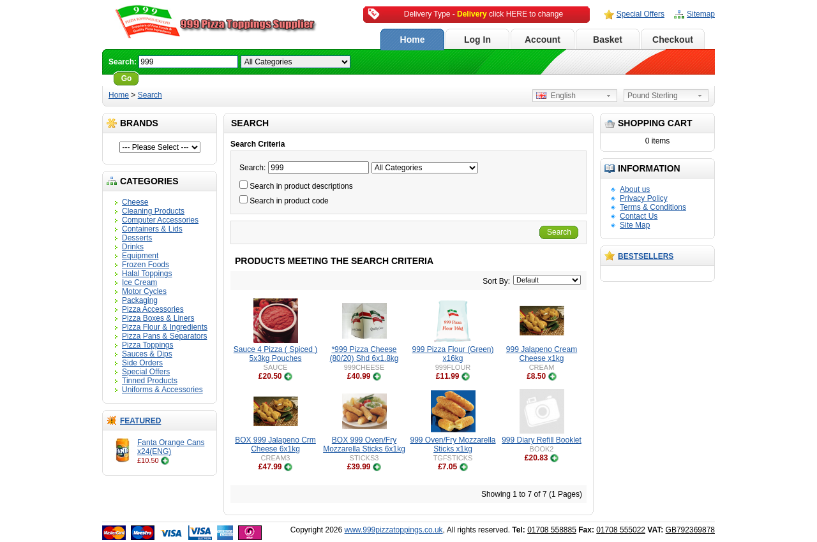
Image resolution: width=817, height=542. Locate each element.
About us (635, 189)
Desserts (137, 237)
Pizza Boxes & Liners (158, 318)
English (556, 95)
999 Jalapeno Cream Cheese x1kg (541, 354)
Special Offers (640, 14)
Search (150, 95)
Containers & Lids (152, 228)
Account (542, 39)
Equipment (140, 255)
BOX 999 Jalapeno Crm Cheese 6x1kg (275, 444)
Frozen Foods (145, 264)
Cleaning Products (153, 211)
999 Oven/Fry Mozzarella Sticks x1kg (452, 444)
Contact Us (638, 216)
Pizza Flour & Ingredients (164, 327)
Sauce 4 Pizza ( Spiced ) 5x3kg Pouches (275, 354)
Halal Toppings (147, 273)
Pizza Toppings (148, 345)
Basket (607, 39)
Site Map (635, 225)
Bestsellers (645, 256)
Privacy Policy (644, 198)
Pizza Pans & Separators (164, 336)
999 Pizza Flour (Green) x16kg (452, 354)
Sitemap (701, 14)
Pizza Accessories (153, 309)
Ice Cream (139, 282)
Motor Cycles (144, 291)
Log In (477, 39)
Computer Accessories (160, 220)
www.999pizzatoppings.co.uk (394, 529)
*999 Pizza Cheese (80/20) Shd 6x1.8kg (363, 354)
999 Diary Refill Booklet (541, 440)
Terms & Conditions (653, 207)
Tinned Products (149, 380)
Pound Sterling (652, 95)
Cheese (135, 202)
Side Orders (142, 362)
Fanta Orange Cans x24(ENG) (170, 447)
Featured (140, 420)
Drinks (133, 246)
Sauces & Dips (147, 353)
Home (412, 39)
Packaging (140, 300)
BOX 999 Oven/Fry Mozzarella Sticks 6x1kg (364, 444)
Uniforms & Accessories (162, 389)
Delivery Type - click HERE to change (483, 14)
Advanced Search (176, 78)
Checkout (672, 39)
